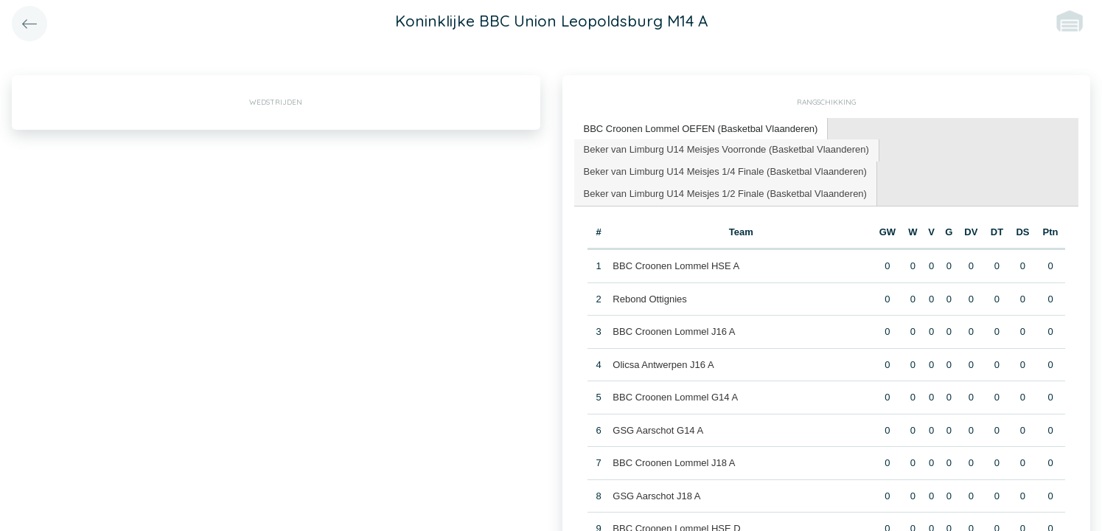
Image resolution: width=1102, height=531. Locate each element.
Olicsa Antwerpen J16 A (663, 364)
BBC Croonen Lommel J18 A (674, 462)
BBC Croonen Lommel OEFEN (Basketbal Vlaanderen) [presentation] (701, 128)
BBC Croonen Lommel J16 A (674, 331)
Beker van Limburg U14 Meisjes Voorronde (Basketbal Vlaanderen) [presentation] (726, 149)
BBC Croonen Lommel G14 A (675, 397)
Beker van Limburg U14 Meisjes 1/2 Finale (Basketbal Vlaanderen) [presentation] (725, 193)
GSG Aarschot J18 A (656, 496)
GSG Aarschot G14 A (658, 430)
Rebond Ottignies (649, 299)
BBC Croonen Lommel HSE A (676, 265)
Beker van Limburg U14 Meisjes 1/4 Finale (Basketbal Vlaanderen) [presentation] (725, 171)
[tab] (701, 129)
